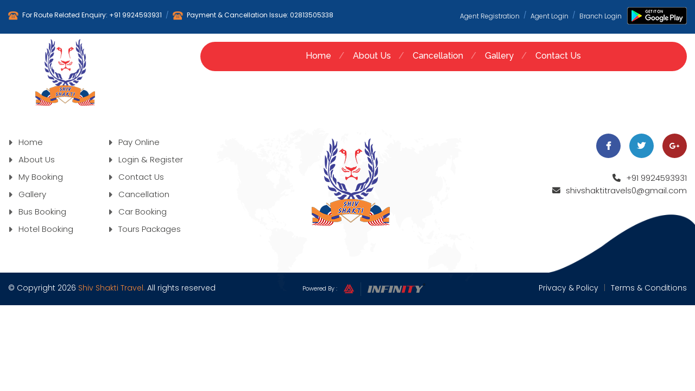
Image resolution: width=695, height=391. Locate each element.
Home (318, 56)
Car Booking (137, 211)
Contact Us (558, 56)
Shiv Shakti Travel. (111, 287)
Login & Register (145, 159)
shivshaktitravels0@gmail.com (626, 190)
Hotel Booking (40, 229)
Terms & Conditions (649, 287)
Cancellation (438, 56)
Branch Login (600, 15)
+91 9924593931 (135, 15)
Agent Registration (490, 15)
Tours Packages (144, 229)
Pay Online (134, 142)
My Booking (35, 176)
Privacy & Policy (568, 287)
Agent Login (549, 15)
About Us (372, 56)
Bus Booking (37, 211)
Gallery (499, 56)
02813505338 (311, 15)
